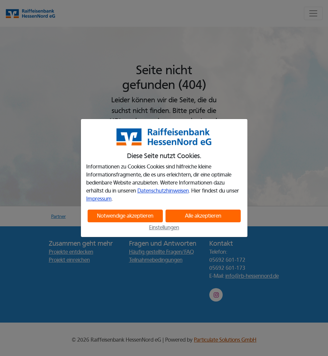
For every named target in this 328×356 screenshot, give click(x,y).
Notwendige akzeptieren (125, 216)
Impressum (99, 199)
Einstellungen (164, 227)
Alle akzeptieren (203, 216)
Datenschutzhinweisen (163, 191)
